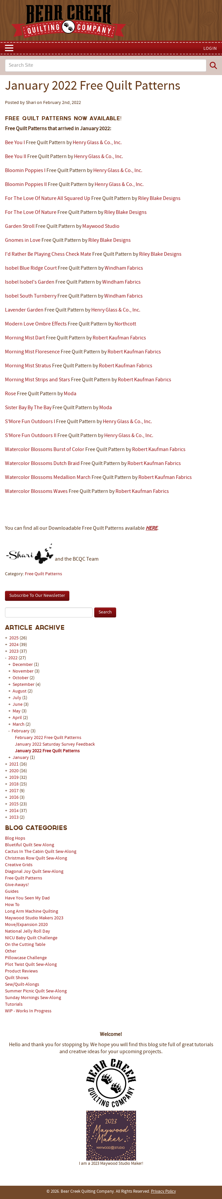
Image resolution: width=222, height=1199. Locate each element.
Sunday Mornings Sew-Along (33, 997)
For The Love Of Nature (30, 212)
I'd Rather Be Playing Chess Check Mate (48, 254)
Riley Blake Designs (159, 198)
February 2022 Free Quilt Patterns (48, 737)
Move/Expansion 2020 (26, 924)
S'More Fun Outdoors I (30, 421)
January (21, 757)
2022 (13, 658)
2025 (14, 638)
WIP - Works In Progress (28, 1011)
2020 (14, 771)
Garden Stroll (20, 226)
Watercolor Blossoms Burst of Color (44, 449)
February (21, 731)
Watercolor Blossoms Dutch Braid (42, 463)
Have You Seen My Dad (27, 898)
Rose (10, 394)
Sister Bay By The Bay (28, 408)
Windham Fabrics (124, 268)
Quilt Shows (17, 977)
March (19, 724)
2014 (14, 810)
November (24, 671)
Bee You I (15, 142)
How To (12, 904)
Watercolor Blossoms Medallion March (48, 477)
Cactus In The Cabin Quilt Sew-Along (40, 851)
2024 (14, 644)
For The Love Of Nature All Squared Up (47, 198)
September (24, 684)
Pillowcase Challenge (26, 958)
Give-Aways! (17, 884)
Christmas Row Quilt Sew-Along (36, 858)
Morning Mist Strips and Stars (37, 380)
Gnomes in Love (22, 240)
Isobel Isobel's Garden (29, 282)
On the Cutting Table (25, 944)
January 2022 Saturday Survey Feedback (55, 744)
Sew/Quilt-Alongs (22, 984)
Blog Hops (15, 838)
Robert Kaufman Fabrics (119, 338)
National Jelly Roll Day (27, 931)
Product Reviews (21, 971)
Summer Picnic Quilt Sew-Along (36, 991)
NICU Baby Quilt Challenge (31, 938)
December (23, 664)
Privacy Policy (163, 1192)
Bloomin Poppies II (26, 184)
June (18, 704)
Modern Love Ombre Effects (36, 324)
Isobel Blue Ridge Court (31, 268)
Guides (12, 891)
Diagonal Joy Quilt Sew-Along (34, 871)
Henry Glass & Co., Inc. (97, 142)
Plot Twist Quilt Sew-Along (31, 964)
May (17, 711)
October (21, 678)
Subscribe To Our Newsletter (37, 595)
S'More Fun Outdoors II (30, 435)
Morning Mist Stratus (28, 366)
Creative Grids (19, 865)
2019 (14, 777)
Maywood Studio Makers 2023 (34, 918)
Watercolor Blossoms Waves (36, 491)
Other (10, 951)
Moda (70, 394)
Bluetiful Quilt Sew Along (29, 845)
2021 (14, 764)
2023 (14, 651)
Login (210, 48)
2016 (14, 797)
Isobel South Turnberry (30, 296)
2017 (14, 790)
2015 (14, 804)
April (18, 717)
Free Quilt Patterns (23, 878)
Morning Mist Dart (25, 338)
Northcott (125, 324)
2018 (14, 784)
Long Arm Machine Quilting (31, 911)
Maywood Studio (100, 226)
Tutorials (14, 1004)
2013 (14, 817)
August (20, 691)
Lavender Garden (24, 310)
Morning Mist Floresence (32, 352)
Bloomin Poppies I (25, 170)
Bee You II (15, 156)
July (17, 697)
